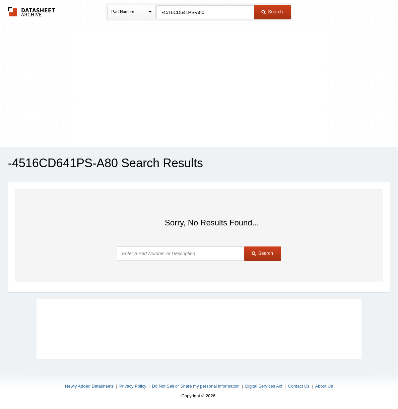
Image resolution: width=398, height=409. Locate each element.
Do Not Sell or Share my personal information (196, 386)
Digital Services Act (263, 386)
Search (272, 11)
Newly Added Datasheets (89, 386)
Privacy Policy (132, 386)
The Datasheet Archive (31, 11)
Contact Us (299, 386)
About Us (324, 386)
